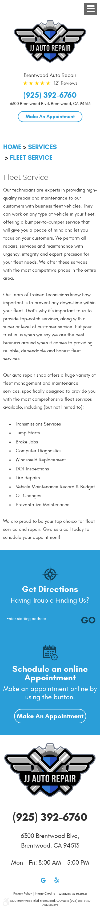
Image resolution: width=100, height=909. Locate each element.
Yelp (57, 880)
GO (88, 620)
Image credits (45, 893)
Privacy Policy (22, 893)
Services (42, 147)
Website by (72, 894)
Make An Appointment (50, 116)
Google (43, 880)
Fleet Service (31, 158)
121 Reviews (65, 83)
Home (12, 147)
